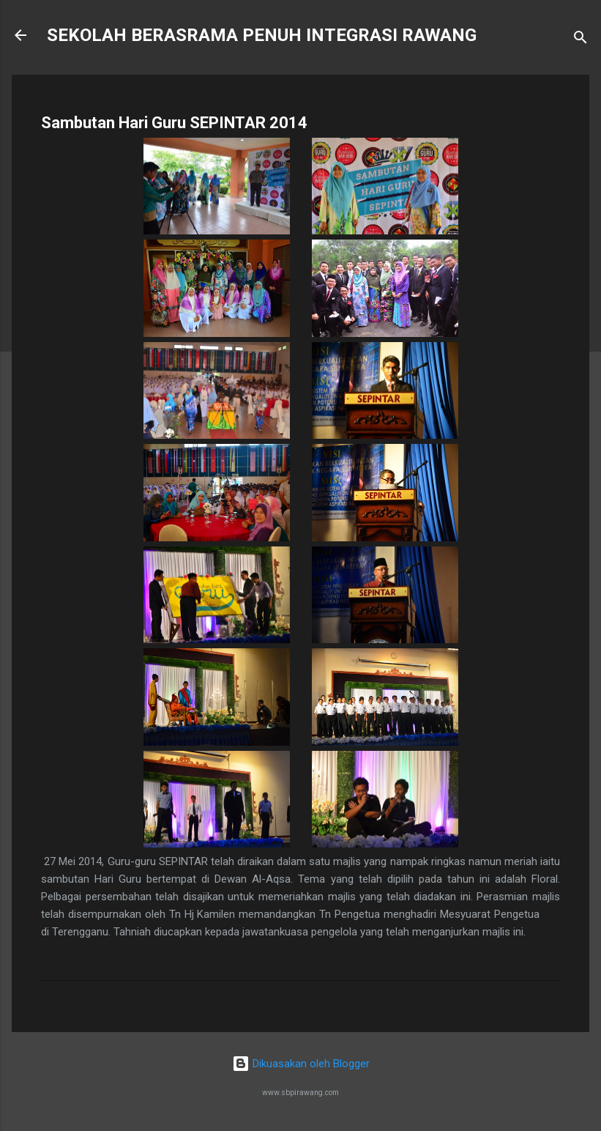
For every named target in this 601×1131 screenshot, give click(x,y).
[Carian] (580, 40)
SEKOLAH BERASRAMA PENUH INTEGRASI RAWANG (262, 35)
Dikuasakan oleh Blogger (301, 1063)
